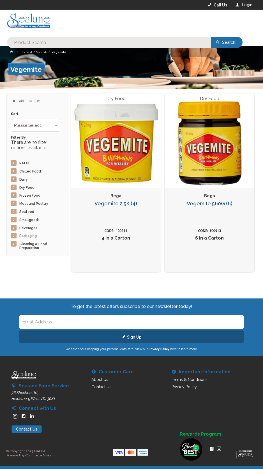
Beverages (28, 228)
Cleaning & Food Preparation (33, 246)
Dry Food (26, 188)
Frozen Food (29, 195)
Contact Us (26, 429)
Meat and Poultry (33, 204)
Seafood (26, 212)
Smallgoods (29, 220)
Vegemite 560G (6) (209, 203)
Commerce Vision (39, 455)
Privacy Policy (159, 349)
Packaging (28, 236)
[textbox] (108, 22)
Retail (24, 163)
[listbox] (35, 125)
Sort (15, 114)
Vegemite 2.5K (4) (115, 203)
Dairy (23, 179)
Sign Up (134, 337)
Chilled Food (30, 171)
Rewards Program (200, 434)
